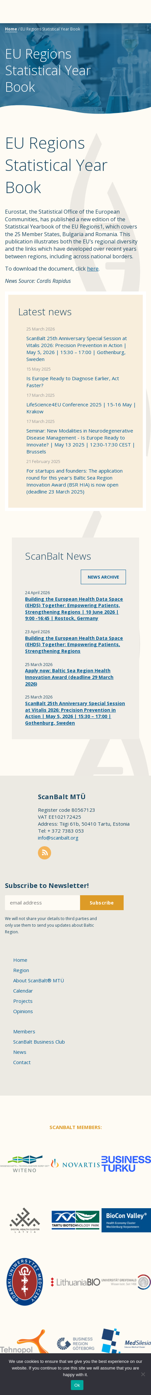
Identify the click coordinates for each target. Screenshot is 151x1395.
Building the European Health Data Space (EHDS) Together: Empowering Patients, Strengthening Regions (74, 644)
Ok (77, 1385)
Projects (23, 1001)
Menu (16, 11)
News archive (103, 577)
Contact (22, 1062)
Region (21, 970)
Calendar (23, 990)
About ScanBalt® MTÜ (38, 980)
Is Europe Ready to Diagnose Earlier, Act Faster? (72, 381)
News (19, 1052)
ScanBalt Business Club (39, 1041)
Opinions (23, 1011)
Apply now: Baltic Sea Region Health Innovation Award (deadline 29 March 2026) (69, 677)
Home (11, 29)
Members (24, 1031)
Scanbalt (129, 31)
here (93, 268)
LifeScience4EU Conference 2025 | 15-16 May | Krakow (81, 408)
